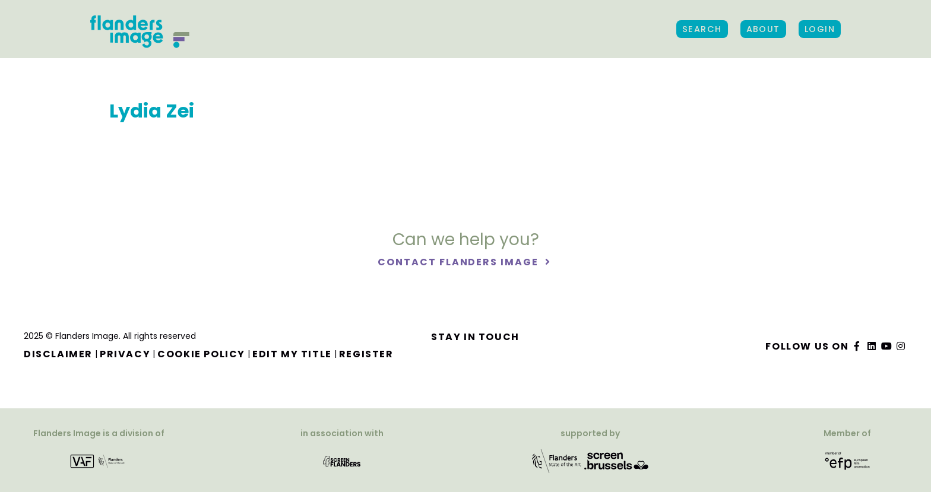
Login (820, 29)
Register (366, 354)
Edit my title (292, 354)
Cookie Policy (201, 354)
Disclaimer (58, 354)
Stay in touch (475, 337)
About (763, 29)
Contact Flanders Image (459, 262)
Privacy (125, 354)
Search (702, 29)
